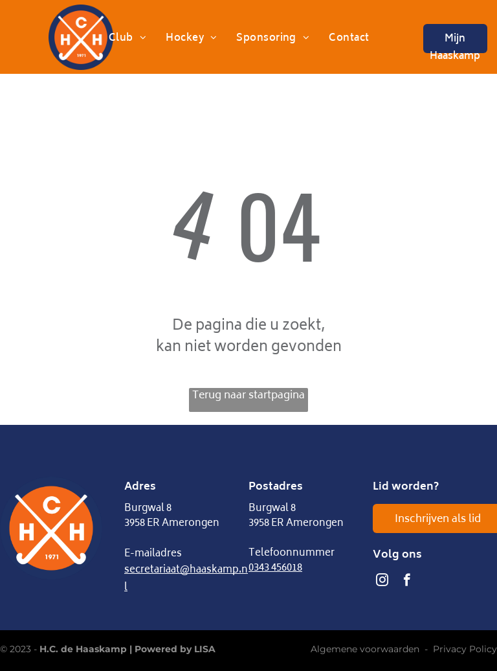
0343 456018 (275, 568)
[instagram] (382, 582)
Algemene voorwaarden (365, 649)
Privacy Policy (465, 649)
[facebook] (406, 582)
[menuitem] (127, 39)
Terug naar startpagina (248, 396)
